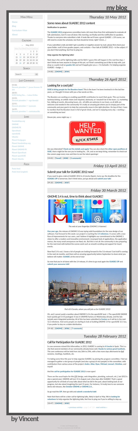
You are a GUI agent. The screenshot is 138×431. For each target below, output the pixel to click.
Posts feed (16, 168)
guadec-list (70, 65)
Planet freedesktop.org (21, 143)
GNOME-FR (16, 127)
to (105, 349)
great (115, 349)
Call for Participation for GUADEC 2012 (69, 342)
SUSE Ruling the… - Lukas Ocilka (25, 95)
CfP (60, 391)
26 (20, 63)
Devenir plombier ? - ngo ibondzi (25, 100)
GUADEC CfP (52, 178)
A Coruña (108, 346)
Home (14, 22)
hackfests (121, 349)
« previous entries (75, 407)
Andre (87, 364)
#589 (67, 71)
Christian (118, 364)
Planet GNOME (18, 146)
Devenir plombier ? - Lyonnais (24, 106)
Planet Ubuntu (18, 159)
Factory (104, 319)
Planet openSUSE (19, 156)
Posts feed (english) (20, 172)
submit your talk (103, 178)
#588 (66, 158)
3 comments (76, 158)
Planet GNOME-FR (19, 149)
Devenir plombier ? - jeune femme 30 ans (27, 88)
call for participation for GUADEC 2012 (69, 371)
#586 (67, 328)
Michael (103, 364)
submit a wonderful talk (86, 391)
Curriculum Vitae (19, 30)
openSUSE (16, 134)
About (15, 34)
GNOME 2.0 (87, 386)
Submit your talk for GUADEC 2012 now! (70, 172)
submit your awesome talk (58, 264)
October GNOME (73, 386)
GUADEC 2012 (56, 32)
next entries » (101, 407)
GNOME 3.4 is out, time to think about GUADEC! (75, 196)
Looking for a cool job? (60, 85)
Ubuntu (15, 137)
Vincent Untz (73, 426)
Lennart (111, 364)
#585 (67, 403)
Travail (58, 158)
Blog (14, 26)
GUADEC (66, 256)
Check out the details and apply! (76, 149)
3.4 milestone (103, 234)
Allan (92, 364)
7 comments (77, 328)
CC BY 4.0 (77, 428)
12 (20, 57)
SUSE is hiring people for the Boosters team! (65, 89)
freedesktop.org (18, 121)
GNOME (15, 124)
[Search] (25, 74)
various (109, 349)
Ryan (98, 364)
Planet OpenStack (19, 152)
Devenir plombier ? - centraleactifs (26, 111)
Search (26, 68)
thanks (101, 349)
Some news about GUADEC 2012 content (71, 23)
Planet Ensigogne (19, 140)
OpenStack (16, 130)
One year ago (52, 231)
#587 (67, 182)
